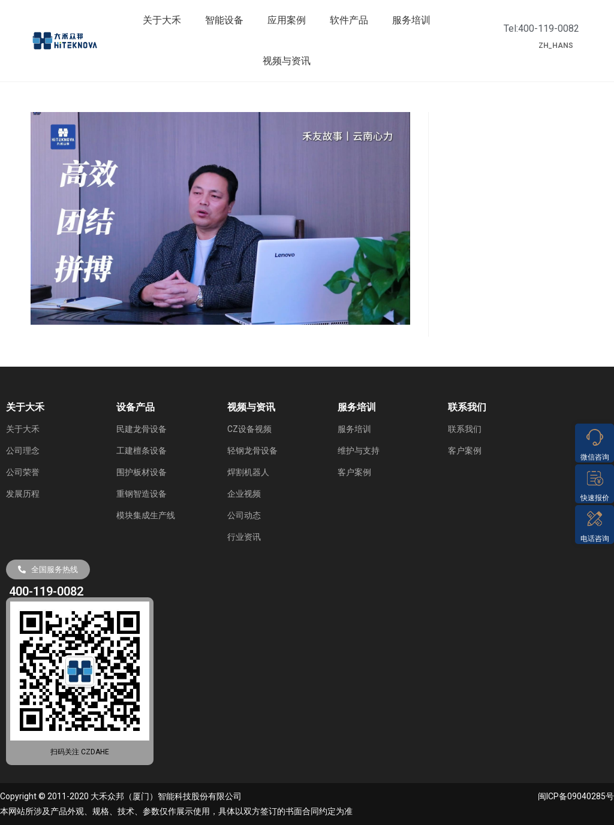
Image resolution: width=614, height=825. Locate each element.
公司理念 (23, 450)
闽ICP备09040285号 (576, 796)
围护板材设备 (141, 472)
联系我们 (464, 429)
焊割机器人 (248, 472)
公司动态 (244, 515)
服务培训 (411, 20)
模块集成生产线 (145, 515)
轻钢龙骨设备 (252, 450)
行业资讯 (244, 537)
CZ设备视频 (249, 429)
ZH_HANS (555, 45)
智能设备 (224, 20)
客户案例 (354, 472)
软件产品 (349, 20)
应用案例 (286, 20)
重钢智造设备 (141, 493)
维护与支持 (359, 450)
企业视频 (244, 493)
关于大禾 (162, 20)
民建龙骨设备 (141, 429)
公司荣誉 (23, 472)
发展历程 (23, 493)
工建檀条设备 (141, 450)
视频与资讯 (287, 61)
